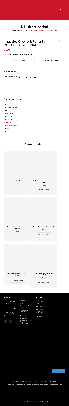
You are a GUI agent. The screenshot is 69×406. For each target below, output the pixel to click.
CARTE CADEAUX (8, 113)
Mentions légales (40, 313)
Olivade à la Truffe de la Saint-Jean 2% (44, 227)
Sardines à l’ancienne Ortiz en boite (17, 273)
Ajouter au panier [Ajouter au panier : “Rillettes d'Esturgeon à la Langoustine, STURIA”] (43, 189)
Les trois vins (39, 301)
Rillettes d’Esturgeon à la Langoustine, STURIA (44, 181)
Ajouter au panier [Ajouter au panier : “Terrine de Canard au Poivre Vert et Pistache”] (17, 236)
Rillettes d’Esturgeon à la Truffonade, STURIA (43, 274)
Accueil (13, 30)
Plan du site (39, 316)
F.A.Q (37, 303)
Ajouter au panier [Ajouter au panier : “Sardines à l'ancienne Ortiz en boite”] (17, 280)
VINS (5, 131)
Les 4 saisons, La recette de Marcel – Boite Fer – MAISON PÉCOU (61, 41)
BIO (5, 104)
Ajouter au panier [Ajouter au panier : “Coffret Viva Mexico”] (17, 188)
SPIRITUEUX (7, 128)
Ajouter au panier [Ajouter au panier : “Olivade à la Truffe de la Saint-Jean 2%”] (43, 234)
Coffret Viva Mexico (17, 181)
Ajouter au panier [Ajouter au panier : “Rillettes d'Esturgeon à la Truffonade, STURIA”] (43, 282)
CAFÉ (5, 110)
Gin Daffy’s (64, 41)
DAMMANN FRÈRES (9, 119)
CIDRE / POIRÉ (8, 116)
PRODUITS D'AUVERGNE (10, 125)
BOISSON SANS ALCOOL (10, 107)
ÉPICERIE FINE (21, 30)
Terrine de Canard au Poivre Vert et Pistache (17, 227)
